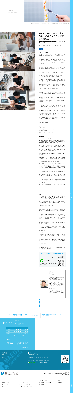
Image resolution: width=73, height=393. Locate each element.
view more (25, 342)
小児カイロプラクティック (43, 374)
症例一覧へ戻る (35, 309)
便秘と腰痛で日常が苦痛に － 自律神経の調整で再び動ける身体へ (20, 309)
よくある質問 (4, 387)
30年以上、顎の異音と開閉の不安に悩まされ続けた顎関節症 (49, 309)
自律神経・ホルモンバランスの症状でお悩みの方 (52, 45)
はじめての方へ (5, 379)
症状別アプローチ (42, 379)
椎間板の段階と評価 (22, 383)
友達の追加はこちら (34, 357)
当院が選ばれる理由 (5, 376)
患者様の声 (51, 300)
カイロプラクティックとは (23, 376)
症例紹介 (59, 374)
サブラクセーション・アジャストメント (25, 381)
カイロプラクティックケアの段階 (24, 379)
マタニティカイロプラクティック (45, 377)
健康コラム (20, 385)
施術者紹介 (4, 385)
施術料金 (3, 381)
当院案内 (3, 383)
